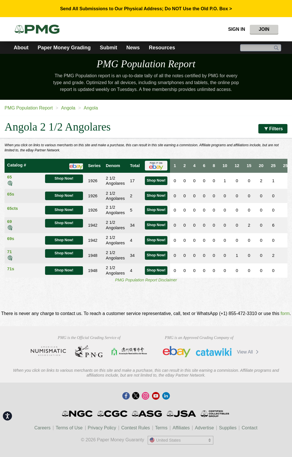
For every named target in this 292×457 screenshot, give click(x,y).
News (133, 47)
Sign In (236, 29)
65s (10, 194)
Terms (161, 427)
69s (10, 238)
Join (264, 29)
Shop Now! (63, 178)
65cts (12, 208)
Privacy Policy (102, 427)
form (285, 313)
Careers (42, 427)
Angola (68, 107)
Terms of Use (69, 427)
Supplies (227, 427)
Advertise (204, 427)
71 (9, 251)
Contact (249, 427)
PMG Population (146, 64)
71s (10, 269)
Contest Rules (135, 427)
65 (9, 177)
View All (249, 352)
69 (9, 221)
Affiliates (181, 427)
